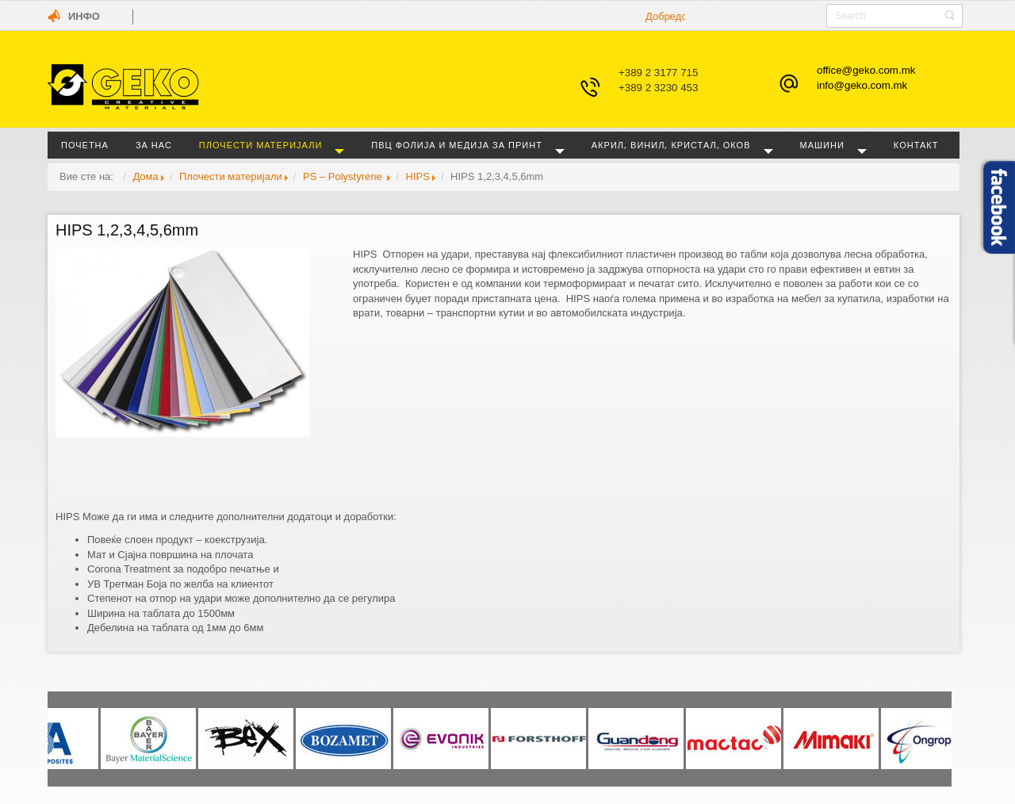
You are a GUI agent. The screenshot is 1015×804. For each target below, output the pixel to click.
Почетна (85, 145)
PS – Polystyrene (344, 176)
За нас (154, 145)
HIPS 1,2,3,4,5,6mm (127, 230)
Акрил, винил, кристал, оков (671, 145)
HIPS (418, 176)
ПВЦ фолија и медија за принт (456, 145)
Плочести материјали (260, 145)
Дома (145, 176)
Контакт (916, 145)
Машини (822, 145)
